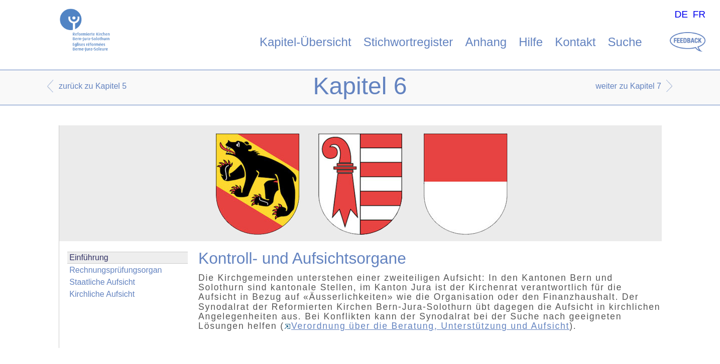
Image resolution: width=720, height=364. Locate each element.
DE (681, 14)
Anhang (486, 42)
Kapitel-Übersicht (305, 42)
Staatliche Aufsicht (102, 282)
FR (699, 14)
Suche (625, 42)
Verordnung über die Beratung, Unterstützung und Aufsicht (426, 326)
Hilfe (531, 42)
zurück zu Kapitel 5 (93, 86)
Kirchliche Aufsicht (102, 294)
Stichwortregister (408, 42)
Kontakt (575, 42)
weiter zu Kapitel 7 (628, 86)
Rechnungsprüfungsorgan (115, 270)
